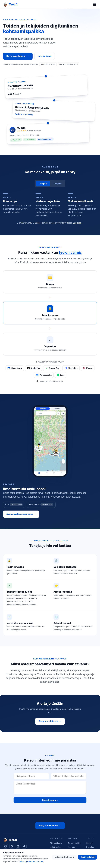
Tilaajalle (42, 183)
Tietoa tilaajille (56, 843)
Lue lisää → (78, 223)
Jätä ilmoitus (55, 847)
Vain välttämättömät (64, 857)
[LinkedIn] (18, 846)
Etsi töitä (71, 847)
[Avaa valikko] (94, 4)
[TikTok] (24, 846)
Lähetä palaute (50, 800)
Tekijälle (57, 183)
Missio (89, 843)
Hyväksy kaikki (87, 857)
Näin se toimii (44, 56)
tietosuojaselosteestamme (31, 861)
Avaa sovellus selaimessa (21, 514)
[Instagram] (5, 846)
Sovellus (90, 847)
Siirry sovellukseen (17, 56)
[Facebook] (11, 846)
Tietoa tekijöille (74, 843)
